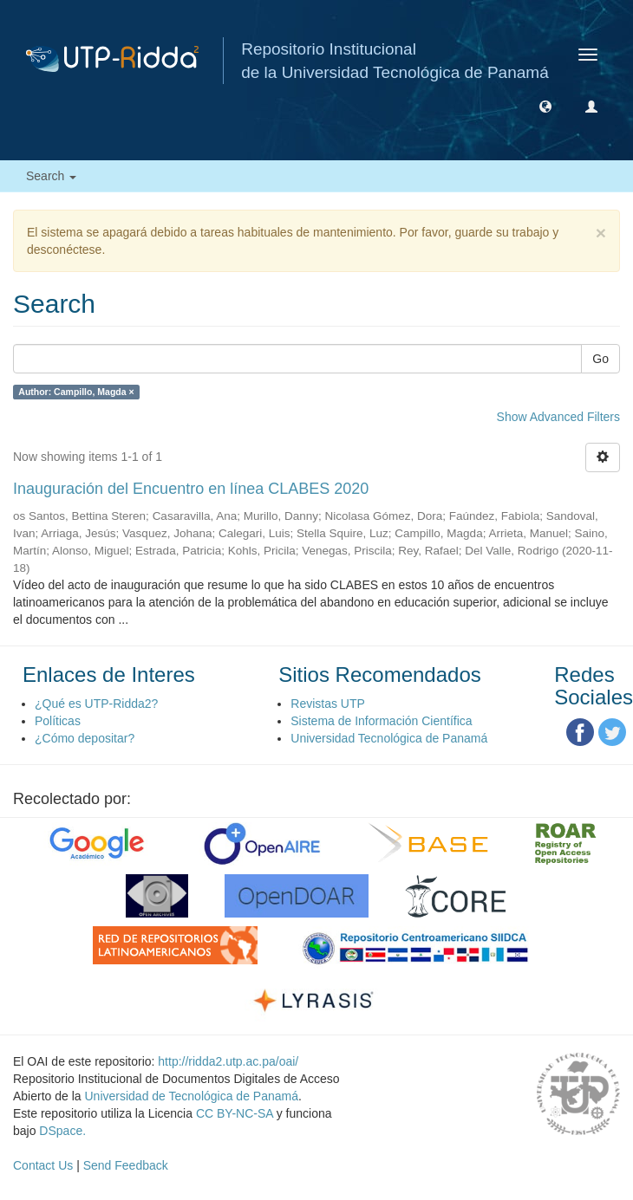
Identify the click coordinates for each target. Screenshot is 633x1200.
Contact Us (43, 1165)
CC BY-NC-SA (234, 1113)
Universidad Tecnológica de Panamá (388, 738)
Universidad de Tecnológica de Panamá (191, 1096)
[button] (545, 105)
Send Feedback (125, 1165)
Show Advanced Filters (558, 417)
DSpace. (62, 1131)
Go (600, 359)
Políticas (58, 721)
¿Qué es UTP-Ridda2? (96, 703)
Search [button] (51, 176)
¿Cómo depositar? (84, 738)
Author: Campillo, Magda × (76, 391)
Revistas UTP (327, 703)
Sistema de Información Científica (381, 721)
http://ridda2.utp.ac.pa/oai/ (228, 1061)
